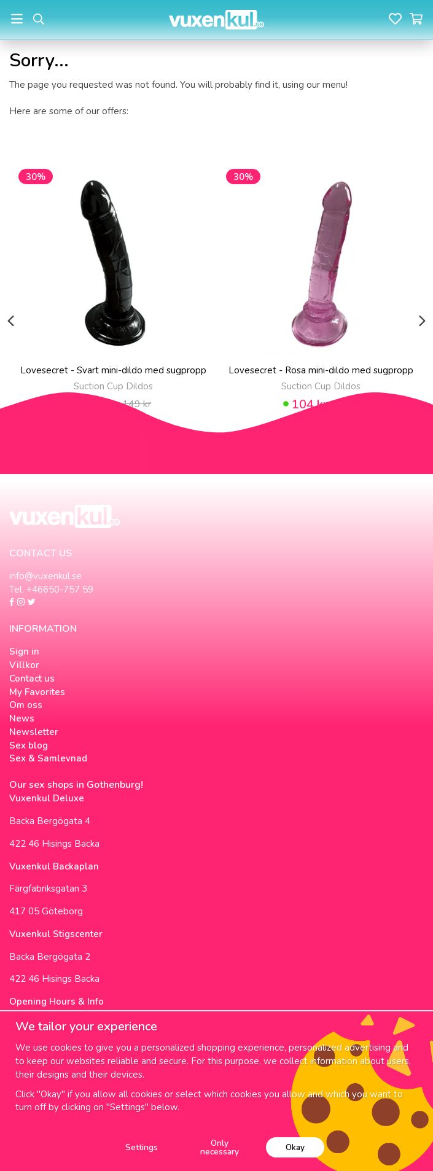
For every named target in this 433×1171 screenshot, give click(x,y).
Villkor (24, 665)
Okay (295, 1147)
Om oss (25, 705)
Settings (141, 1147)
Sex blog (28, 745)
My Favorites (37, 692)
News (21, 718)
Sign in (24, 651)
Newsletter (33, 732)
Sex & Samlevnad (48, 758)
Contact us (32, 678)
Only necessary (219, 1147)
